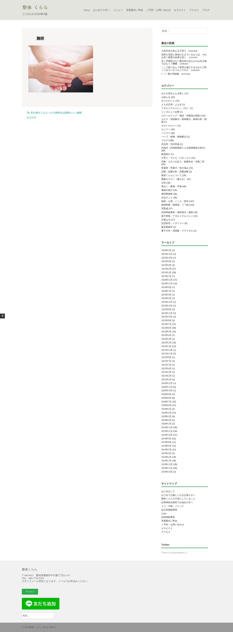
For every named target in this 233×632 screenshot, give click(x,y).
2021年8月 (166, 357)
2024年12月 (167, 280)
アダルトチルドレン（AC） (175, 108)
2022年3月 (166, 339)
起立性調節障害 (169, 510)
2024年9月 (166, 287)
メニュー (118, 10)
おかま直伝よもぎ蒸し (172, 93)
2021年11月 (166, 353)
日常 (163, 183)
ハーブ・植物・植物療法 (173, 136)
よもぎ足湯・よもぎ (171, 104)
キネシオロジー (169, 125)
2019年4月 (166, 453)
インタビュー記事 (170, 112)
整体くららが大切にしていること (178, 498)
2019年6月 (166, 446)
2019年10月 (167, 435)
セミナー (165, 129)
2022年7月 (166, 324)
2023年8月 (166, 309)
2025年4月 (166, 265)
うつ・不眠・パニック (172, 506)
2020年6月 (166, 405)
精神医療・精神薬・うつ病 (175, 205)
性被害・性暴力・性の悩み (175, 168)
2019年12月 (167, 427)
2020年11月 (166, 387)
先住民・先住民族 (170, 144)
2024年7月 (166, 291)
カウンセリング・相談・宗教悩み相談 (180, 115)
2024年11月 (166, 283)
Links (163, 513)
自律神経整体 (168, 517)
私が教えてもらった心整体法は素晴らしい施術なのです (54, 115)
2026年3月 (166, 250)
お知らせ (165, 97)
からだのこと (168, 101)
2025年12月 (167, 254)
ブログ (206, 10)
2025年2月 (166, 272)
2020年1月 (166, 424)
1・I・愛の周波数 (170, 74)
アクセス (194, 10)
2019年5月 (166, 449)
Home (87, 10)
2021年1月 (166, 379)
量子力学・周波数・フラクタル (177, 231)
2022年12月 (167, 313)
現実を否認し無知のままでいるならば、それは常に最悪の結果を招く (184, 56)
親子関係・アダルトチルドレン (177, 216)
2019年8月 (166, 442)
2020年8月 (166, 398)
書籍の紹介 (167, 190)
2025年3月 (166, 269)
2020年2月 (166, 420)
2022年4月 (166, 335)
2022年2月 (166, 342)
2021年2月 (166, 376)
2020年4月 (166, 413)
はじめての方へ (101, 10)
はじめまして (168, 491)
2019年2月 (166, 457)
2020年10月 (167, 390)
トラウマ (165, 133)
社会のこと (167, 197)
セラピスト (180, 10)
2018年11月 (166, 468)
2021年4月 (166, 368)
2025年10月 (167, 258)
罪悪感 (164, 208)
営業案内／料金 (134, 10)
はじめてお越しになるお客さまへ (178, 495)
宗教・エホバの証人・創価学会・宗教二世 (182, 161)
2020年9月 (166, 394)
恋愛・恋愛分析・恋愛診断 (175, 171)
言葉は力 (165, 220)
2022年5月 (166, 331)
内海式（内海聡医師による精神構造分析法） (184, 148)
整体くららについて (171, 175)
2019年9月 (166, 438)
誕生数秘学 (167, 227)
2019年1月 (166, 460)
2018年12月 (167, 464)
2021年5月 (166, 365)
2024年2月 (166, 298)
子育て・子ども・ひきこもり (176, 158)
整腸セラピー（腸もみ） (173, 179)
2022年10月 (167, 317)
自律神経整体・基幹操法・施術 (177, 212)
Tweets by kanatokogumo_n (174, 552)
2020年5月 (166, 409)
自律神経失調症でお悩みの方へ (177, 502)
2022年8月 (166, 320)
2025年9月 (166, 261)
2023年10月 (167, 306)
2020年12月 (167, 383)
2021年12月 (167, 350)
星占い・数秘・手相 (171, 186)
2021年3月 (166, 372)
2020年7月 (166, 402)
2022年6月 (166, 328)
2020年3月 (166, 416)
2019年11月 (166, 431)
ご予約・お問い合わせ (158, 10)
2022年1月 (166, 346)
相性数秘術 (167, 194)
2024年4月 (166, 294)
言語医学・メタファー (172, 223)
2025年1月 (166, 276)
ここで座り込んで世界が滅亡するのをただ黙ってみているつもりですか (184, 68)
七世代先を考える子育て (173, 51)
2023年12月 (167, 302)
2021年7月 (166, 361)
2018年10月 (167, 472)
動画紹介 (165, 154)
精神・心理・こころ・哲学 (175, 201)
